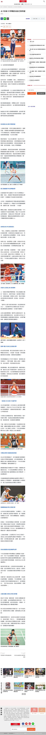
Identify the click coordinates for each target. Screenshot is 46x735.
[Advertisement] (23, 656)
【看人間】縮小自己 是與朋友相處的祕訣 (37, 50)
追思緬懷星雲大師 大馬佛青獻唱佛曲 (36, 67)
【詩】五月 (31, 41)
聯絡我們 (5, 733)
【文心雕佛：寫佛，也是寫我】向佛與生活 (37, 72)
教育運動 (5, 6)
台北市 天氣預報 (36, 101)
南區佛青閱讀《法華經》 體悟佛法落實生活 (37, 63)
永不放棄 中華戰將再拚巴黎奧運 (18, 6)
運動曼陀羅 (10, 6)
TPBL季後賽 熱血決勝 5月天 (35, 54)
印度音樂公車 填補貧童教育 (35, 76)
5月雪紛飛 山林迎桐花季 (34, 80)
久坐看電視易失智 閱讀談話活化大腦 (36, 45)
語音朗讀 (28, 18)
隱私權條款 (11, 733)
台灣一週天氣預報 (31, 106)
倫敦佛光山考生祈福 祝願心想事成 (36, 58)
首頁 (1, 6)
